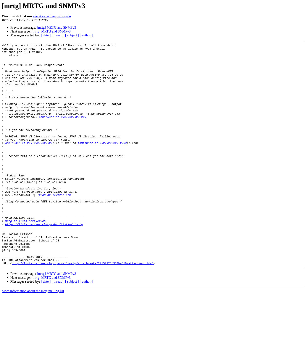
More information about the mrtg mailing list (33, 335)
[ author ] (86, 35)
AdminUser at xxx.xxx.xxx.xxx (62, 132)
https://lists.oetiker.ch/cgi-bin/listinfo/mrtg (44, 260)
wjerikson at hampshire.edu (52, 16)
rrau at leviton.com (55, 225)
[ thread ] (58, 35)
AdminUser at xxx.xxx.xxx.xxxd (102, 163)
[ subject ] (72, 35)
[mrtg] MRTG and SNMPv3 (56, 27)
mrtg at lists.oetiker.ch (25, 257)
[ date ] (46, 35)
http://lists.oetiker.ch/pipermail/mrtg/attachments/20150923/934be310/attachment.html (83, 307)
